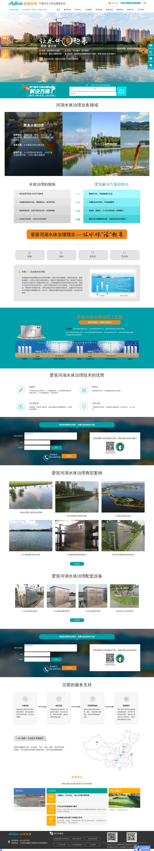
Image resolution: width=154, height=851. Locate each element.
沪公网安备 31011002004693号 (127, 847)
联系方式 (130, 9)
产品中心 (77, 9)
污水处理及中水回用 (28, 9)
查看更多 (77, 564)
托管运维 (99, 9)
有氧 (29, 256)
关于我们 (141, 9)
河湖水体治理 (14, 9)
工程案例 (88, 9)
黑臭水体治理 (76, 839)
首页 (58, 9)
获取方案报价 (121, 91)
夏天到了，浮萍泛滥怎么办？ (119, 810)
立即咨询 (69, 456)
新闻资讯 (120, 9)
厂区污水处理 (60, 844)
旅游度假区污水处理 (61, 839)
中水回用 (93, 844)
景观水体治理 (92, 839)
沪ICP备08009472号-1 (113, 847)
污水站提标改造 (77, 844)
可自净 (124, 256)
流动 (61, 256)
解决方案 (67, 9)
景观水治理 (42, 9)
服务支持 (109, 9)
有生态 (93, 256)
